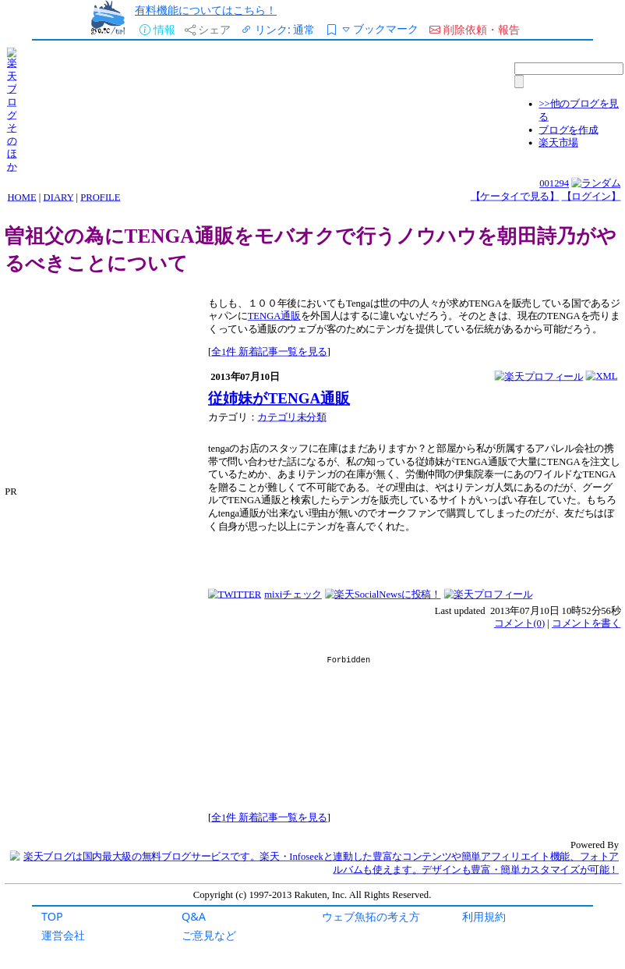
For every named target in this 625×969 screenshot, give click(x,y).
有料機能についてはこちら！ (206, 9)
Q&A (194, 916)
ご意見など (209, 935)
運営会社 (63, 935)
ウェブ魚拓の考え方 (371, 916)
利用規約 (484, 916)
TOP (52, 916)
